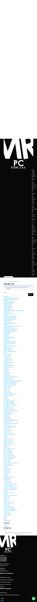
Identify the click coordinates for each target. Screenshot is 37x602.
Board (33, 183)
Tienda (33, 173)
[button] (33, 598)
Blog (33, 220)
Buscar (5, 292)
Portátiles (34, 175)
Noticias (5, 529)
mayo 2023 (6, 526)
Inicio (33, 169)
